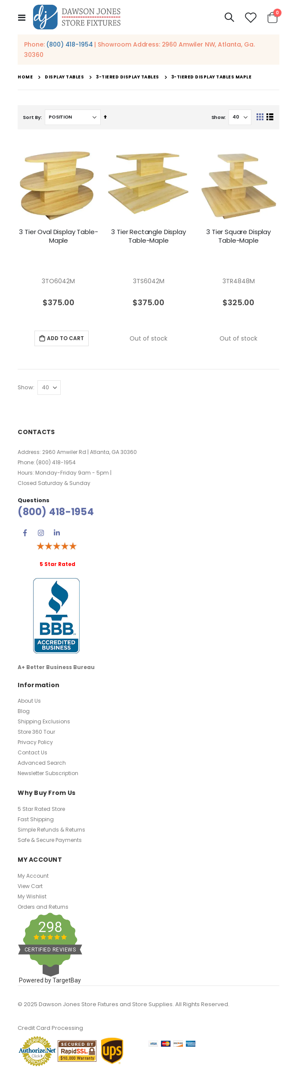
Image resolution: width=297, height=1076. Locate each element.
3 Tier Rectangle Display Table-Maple (148, 236)
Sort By (31, 117)
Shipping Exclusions (44, 721)
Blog (24, 711)
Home (25, 77)
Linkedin (56, 532)
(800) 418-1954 (69, 44)
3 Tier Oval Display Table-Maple (58, 236)
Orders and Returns (43, 906)
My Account (33, 875)
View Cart (30, 886)
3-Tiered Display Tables (127, 77)
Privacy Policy (35, 742)
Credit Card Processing (50, 1028)
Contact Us (32, 752)
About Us (29, 700)
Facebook (25, 532)
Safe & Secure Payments (50, 840)
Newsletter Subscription (48, 773)
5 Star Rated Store (41, 809)
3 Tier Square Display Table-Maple (238, 236)
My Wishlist (32, 896)
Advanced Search (42, 762)
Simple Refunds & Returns (51, 829)
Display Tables (64, 77)
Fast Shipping (36, 819)
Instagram (40, 532)
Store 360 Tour (36, 731)
